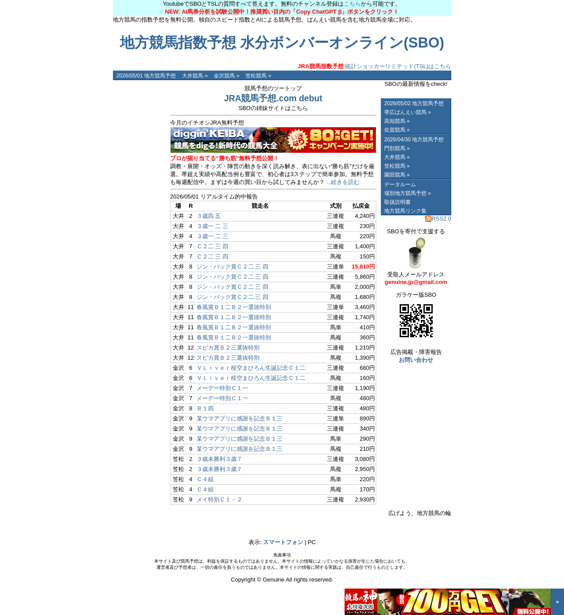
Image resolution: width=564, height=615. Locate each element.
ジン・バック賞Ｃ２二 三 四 (232, 266)
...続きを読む (343, 182)
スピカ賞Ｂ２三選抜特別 (228, 347)
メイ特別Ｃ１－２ (219, 499)
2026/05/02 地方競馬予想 (414, 103)
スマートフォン (283, 542)
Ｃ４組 (205, 479)
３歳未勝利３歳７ (219, 459)
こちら (352, 3)
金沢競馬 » (226, 76)
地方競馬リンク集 (405, 211)
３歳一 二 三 (212, 226)
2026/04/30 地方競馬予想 (414, 139)
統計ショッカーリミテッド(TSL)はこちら (374, 66)
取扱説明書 (397, 202)
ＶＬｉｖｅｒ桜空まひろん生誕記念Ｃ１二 (251, 368)
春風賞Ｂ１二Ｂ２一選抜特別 (234, 307)
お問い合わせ (416, 360)
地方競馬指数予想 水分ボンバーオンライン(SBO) (282, 43)
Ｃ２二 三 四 (212, 246)
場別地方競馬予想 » (407, 193)
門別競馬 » (397, 148)
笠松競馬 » (258, 76)
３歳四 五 (209, 216)
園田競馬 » (397, 175)
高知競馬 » (397, 121)
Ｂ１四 (205, 408)
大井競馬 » (195, 76)
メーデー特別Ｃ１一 (222, 388)
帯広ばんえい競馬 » (407, 112)
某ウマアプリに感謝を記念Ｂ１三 (239, 418)
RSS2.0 (438, 218)
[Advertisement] (139, 212)
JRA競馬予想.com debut (273, 98)
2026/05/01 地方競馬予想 (146, 76)
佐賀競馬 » (397, 130)
